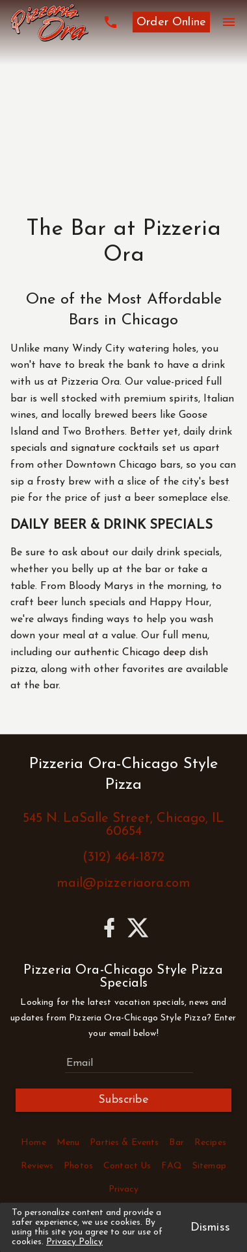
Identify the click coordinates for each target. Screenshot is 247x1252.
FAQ (171, 1166)
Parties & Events (124, 1143)
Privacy (124, 1189)
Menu (68, 1143)
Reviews (37, 1166)
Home (33, 1143)
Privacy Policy (74, 1242)
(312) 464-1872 (123, 857)
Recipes (210, 1143)
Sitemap (209, 1166)
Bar (176, 1143)
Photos (78, 1166)
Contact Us (127, 1166)
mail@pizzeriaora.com (123, 883)
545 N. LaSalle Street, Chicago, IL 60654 (123, 825)
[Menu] (229, 22)
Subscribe (123, 1100)
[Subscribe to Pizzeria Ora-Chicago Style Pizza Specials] (129, 1063)
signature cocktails (115, 448)
